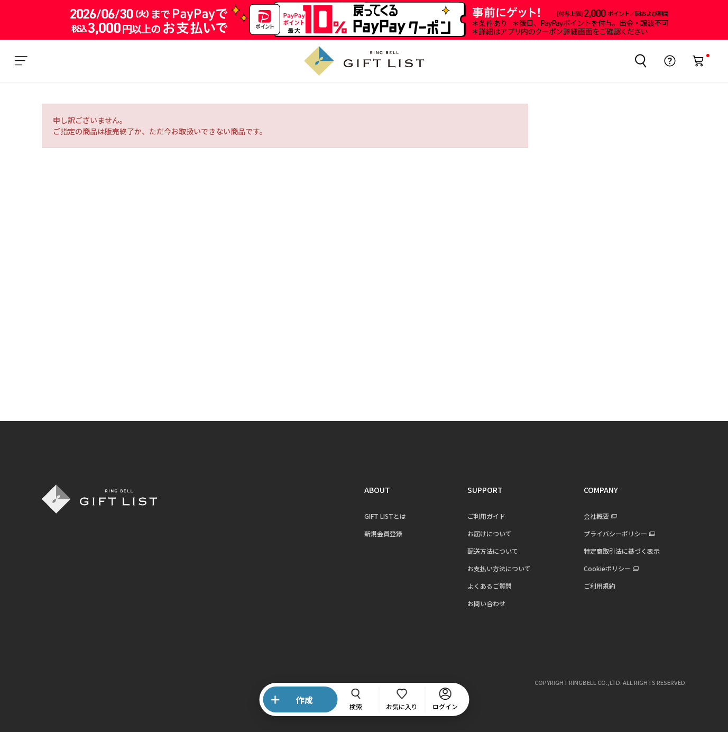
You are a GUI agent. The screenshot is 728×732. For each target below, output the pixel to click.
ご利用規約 (599, 585)
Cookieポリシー (607, 568)
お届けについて (489, 533)
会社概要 (596, 515)
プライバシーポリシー (615, 533)
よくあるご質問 (489, 585)
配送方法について (492, 550)
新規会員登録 (383, 533)
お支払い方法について (499, 568)
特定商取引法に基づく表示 (622, 550)
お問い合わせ (486, 603)
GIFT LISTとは (385, 515)
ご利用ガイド (486, 515)
